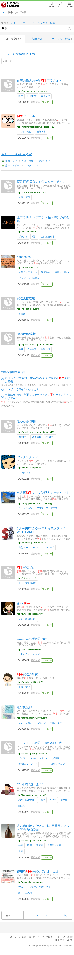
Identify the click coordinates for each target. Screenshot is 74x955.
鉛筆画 (39, 845)
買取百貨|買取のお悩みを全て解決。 (41, 182)
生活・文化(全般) (27, 583)
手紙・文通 (24, 687)
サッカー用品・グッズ (53, 764)
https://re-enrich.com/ (27, 232)
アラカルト (27, 116)
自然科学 (32, 96)
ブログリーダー (54, 937)
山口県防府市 (48, 236)
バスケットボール (39, 758)
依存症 (64, 800)
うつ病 (52, 800)
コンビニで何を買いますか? (21, 389)
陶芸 (29, 845)
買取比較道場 (26, 298)
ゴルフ (22, 758)
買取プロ (26, 567)
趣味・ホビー (12, 165)
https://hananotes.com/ (27, 267)
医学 (20, 96)
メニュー (69, 7)
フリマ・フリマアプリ (48, 508)
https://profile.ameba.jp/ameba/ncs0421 (35, 344)
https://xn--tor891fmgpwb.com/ (31, 192)
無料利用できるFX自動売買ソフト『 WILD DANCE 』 (41, 530)
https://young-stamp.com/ (29, 467)
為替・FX (23, 547)
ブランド (23, 236)
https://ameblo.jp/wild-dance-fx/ (31, 543)
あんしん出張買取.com (32, 639)
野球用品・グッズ (27, 764)
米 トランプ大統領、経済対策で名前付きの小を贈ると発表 (38, 380)
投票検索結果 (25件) (14, 372)
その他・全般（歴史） (41, 887)
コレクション (25, 132)
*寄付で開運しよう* (30, 784)
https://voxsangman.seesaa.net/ (32, 91)
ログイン (60, 7)
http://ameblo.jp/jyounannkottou (32, 840)
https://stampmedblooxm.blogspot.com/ (35, 127)
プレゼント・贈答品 (29, 278)
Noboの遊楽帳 (26, 334)
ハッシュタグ (40, 23)
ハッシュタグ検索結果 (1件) (18, 54)
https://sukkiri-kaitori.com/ (29, 649)
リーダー (51, 7)
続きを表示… (9, 406)
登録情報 (35, 102)
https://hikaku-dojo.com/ (28, 309)
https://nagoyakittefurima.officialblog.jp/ (35, 503)
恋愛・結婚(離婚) (27, 800)
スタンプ (45, 96)
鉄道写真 (32, 349)
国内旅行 (23, 437)
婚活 (42, 800)
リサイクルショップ (29, 654)
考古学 (22, 887)
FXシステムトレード (43, 547)
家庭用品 (46, 272)
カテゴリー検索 (61, 38)
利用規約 (59, 940)
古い (23, 603)
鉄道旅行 (45, 349)
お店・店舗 (28, 161)
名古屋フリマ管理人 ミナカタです (43, 493)
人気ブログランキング (11, 5)
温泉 (20, 349)
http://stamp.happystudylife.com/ (32, 718)
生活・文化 (11, 161)
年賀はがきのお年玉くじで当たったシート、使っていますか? (38, 396)
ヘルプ (69, 940)
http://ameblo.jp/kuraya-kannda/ (32, 753)
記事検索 (37, 38)
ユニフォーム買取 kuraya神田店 (39, 743)
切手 (8, 61)
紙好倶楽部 (24, 707)
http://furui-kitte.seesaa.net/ (30, 614)
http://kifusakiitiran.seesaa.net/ (31, 795)
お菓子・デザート (27, 272)
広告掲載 (68, 937)
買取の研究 (27, 674)
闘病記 (22, 806)
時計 (34, 236)
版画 (20, 851)
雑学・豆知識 (25, 893)
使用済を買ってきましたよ (38, 871)
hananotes (24, 257)
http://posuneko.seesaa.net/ (30, 882)
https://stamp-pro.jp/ (26, 578)
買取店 (22, 314)
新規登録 (26, 937)
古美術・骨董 (54, 845)
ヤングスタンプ (27, 457)
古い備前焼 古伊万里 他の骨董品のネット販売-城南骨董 (43, 828)
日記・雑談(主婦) (27, 619)
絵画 (20, 845)
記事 (13, 23)
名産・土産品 (62, 272)
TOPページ (14, 937)
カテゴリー (24, 23)
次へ (66, 915)
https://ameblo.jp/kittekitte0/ (30, 682)
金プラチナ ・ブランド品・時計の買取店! (43, 219)
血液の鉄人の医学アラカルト (39, 80)
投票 (52, 23)
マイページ (38, 937)
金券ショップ (45, 161)
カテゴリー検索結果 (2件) (17, 154)
